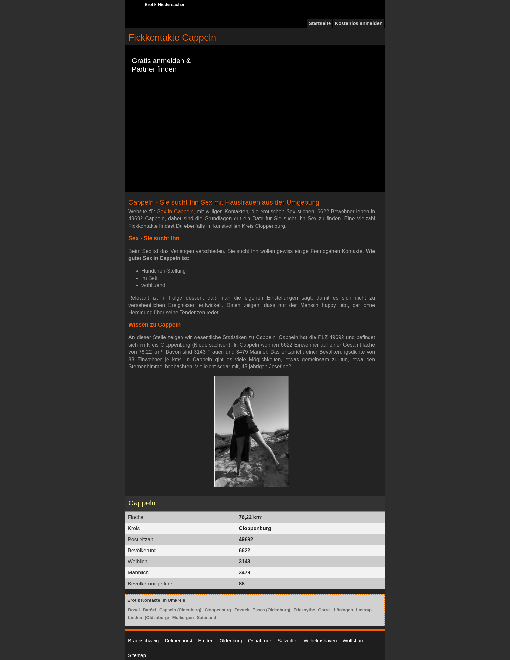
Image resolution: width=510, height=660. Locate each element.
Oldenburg (231, 640)
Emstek (241, 609)
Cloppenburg (218, 609)
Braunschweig (143, 640)
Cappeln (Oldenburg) (180, 609)
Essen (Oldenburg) (271, 609)
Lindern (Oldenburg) (148, 617)
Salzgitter (287, 640)
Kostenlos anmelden (358, 23)
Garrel (324, 609)
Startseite (320, 23)
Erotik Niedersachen (165, 4)
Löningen (343, 609)
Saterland (206, 617)
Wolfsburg (354, 640)
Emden (206, 640)
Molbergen (183, 617)
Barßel (149, 609)
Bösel (134, 609)
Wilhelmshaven (320, 640)
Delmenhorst (178, 640)
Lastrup (364, 609)
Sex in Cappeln (175, 211)
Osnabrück (260, 640)
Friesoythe (304, 609)
